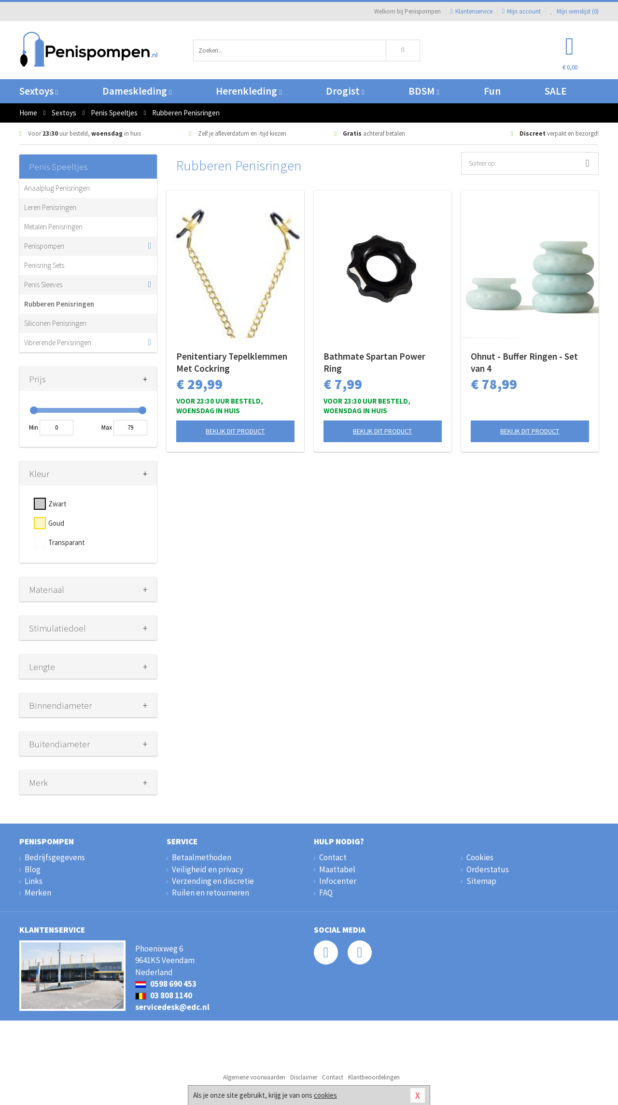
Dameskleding (136, 91)
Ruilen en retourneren (210, 892)
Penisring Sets (44, 265)
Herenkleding (248, 91)
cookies (325, 1095)
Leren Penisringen (50, 207)
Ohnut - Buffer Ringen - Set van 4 (524, 362)
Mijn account (521, 11)
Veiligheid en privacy (207, 869)
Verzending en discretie (213, 881)
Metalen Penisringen (53, 226)
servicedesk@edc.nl (172, 1007)
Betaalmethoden (201, 857)
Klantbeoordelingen (374, 1077)
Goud (56, 523)
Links (33, 881)
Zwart (57, 503)
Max (106, 427)
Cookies (479, 857)
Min (33, 427)
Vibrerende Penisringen (57, 342)
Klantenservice (471, 11)
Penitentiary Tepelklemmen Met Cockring (231, 362)
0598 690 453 (166, 984)
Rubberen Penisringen (59, 303)
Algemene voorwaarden (254, 1077)
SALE (556, 91)
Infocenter (337, 881)
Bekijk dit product (235, 431)
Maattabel (337, 869)
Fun (492, 91)
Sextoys (38, 91)
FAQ (326, 892)
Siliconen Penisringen (55, 323)
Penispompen (44, 246)
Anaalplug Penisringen (57, 188)
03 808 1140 (163, 995)
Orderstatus (487, 869)
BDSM (423, 91)
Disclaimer (303, 1077)
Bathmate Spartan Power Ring (374, 362)
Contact (333, 857)
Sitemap (481, 881)
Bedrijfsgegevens (55, 857)
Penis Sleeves (43, 284)
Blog (33, 869)
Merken (38, 892)
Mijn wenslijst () (574, 11)
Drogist (345, 91)
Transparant (66, 542)
